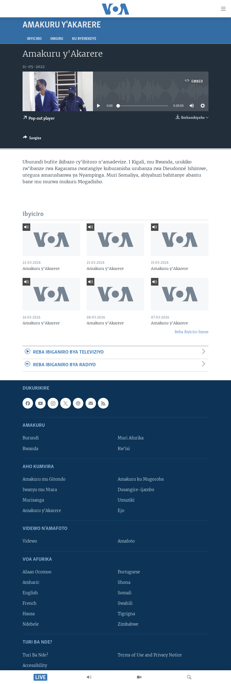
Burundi (31, 438)
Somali (124, 592)
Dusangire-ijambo (136, 489)
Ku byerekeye (84, 39)
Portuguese (129, 572)
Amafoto (126, 541)
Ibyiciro (34, 39)
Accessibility (35, 665)
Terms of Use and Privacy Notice (150, 655)
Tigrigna (126, 613)
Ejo (121, 510)
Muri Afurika (131, 438)
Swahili (125, 603)
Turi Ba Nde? (35, 655)
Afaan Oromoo (37, 572)
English (30, 592)
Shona (124, 582)
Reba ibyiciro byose (191, 332)
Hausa (29, 613)
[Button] (32, 139)
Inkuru (56, 39)
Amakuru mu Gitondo (44, 479)
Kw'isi (124, 448)
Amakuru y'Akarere (42, 510)
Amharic (31, 582)
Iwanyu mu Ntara (40, 489)
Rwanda (30, 448)
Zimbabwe (128, 624)
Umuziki (126, 500)
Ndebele (31, 624)
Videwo (30, 541)
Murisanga (33, 500)
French (30, 603)
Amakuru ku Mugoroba (141, 479)
